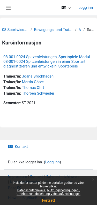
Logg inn (85, 7)
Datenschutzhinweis (31, 190)
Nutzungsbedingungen (63, 190)
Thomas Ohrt (33, 87)
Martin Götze (33, 82)
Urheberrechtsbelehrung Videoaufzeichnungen (48, 194)
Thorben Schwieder (38, 93)
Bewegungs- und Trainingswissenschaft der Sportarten (53, 29)
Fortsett (48, 200)
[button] (66, 8)
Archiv (80, 29)
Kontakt (18, 146)
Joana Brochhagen (38, 76)
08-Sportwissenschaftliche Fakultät (15, 29)
